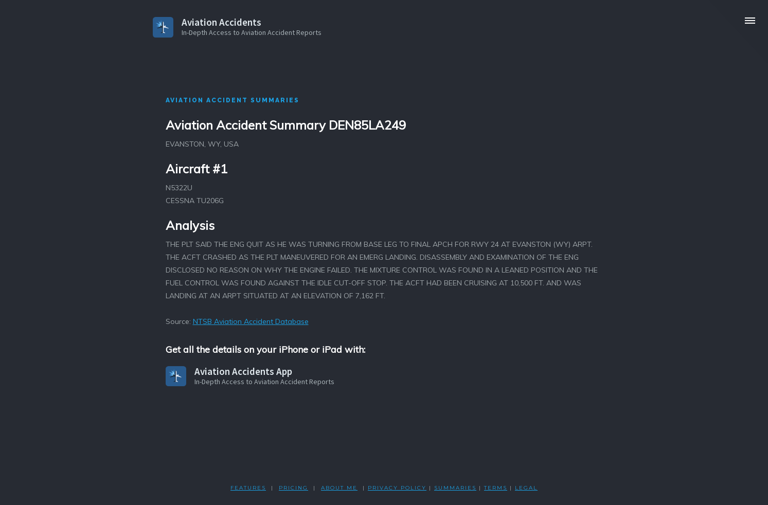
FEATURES (248, 487)
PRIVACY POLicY (397, 487)
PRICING (293, 487)
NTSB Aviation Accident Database (251, 321)
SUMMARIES (455, 487)
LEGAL (526, 487)
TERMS (495, 487)
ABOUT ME (339, 487)
